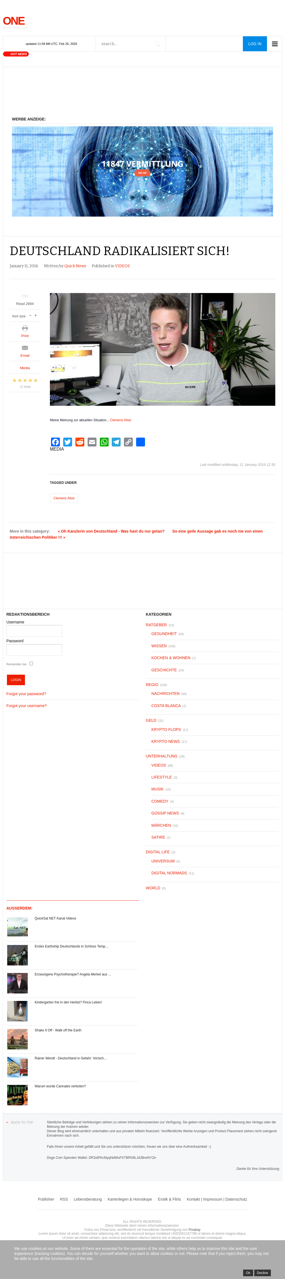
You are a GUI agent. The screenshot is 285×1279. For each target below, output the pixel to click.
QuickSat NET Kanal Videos (55, 918)
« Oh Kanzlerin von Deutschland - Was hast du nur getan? (111, 531)
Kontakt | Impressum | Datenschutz (217, 1199)
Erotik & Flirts (169, 1199)
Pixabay (194, 1230)
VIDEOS (122, 266)
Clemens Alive (120, 420)
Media (25, 368)
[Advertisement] (142, 95)
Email (25, 355)
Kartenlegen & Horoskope (130, 1199)
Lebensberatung (88, 1199)
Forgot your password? (26, 694)
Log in (254, 44)
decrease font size (30, 315)
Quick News (75, 266)
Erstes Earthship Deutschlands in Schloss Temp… (72, 946)
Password (14, 641)
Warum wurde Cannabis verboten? (60, 1086)
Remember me (16, 664)
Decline (262, 1273)
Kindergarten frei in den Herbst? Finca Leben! (68, 1002)
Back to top (22, 1122)
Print (25, 336)
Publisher (46, 1199)
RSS (64, 1199)
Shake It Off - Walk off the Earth (58, 1030)
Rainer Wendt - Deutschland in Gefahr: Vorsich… (71, 1058)
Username (15, 622)
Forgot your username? (26, 705)
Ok (248, 1273)
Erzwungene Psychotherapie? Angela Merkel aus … (73, 974)
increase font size (36, 315)
